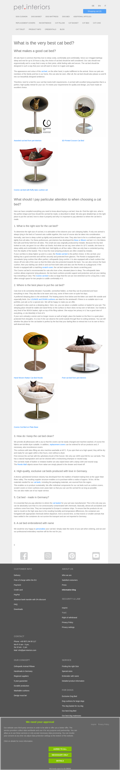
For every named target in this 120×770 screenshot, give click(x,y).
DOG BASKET (36, 17)
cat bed (44, 71)
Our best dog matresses (71, 716)
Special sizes (67, 671)
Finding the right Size (70, 666)
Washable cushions (21, 691)
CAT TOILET (20, 29)
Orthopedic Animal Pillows (24, 666)
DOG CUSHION (21, 17)
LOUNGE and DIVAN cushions (43, 299)
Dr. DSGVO (67, 768)
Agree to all (60, 749)
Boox (76, 240)
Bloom (83, 240)
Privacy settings (68, 627)
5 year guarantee (21, 681)
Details (60, 761)
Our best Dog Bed (69, 711)
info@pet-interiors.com (27, 650)
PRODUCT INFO (35, 29)
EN (99, 6)
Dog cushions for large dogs (73, 701)
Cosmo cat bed (42, 276)
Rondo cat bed (61, 254)
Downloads (18, 609)
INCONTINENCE (45, 23)
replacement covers (57, 444)
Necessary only (60, 755)
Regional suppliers (21, 676)
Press (64, 585)
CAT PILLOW (60, 23)
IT (105, 6)
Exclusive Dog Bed (69, 696)
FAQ (16, 604)
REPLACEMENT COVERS (25, 23)
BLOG (62, 29)
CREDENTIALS (50, 29)
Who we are (67, 575)
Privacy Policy (67, 622)
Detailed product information (73, 681)
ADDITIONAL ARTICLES (82, 17)
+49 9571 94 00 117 (28, 641)
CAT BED (85, 23)
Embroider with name (70, 676)
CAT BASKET (73, 23)
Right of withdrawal (69, 618)
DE (93, 6)
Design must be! (20, 695)
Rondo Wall (22, 464)
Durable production (21, 686)
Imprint (64, 608)
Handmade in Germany (23, 671)
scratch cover (47, 267)
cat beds (37, 482)
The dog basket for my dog (72, 706)
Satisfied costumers (70, 580)
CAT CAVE (97, 23)
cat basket (57, 503)
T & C (64, 613)
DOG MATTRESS (52, 17)
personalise (40, 529)
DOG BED (66, 17)
